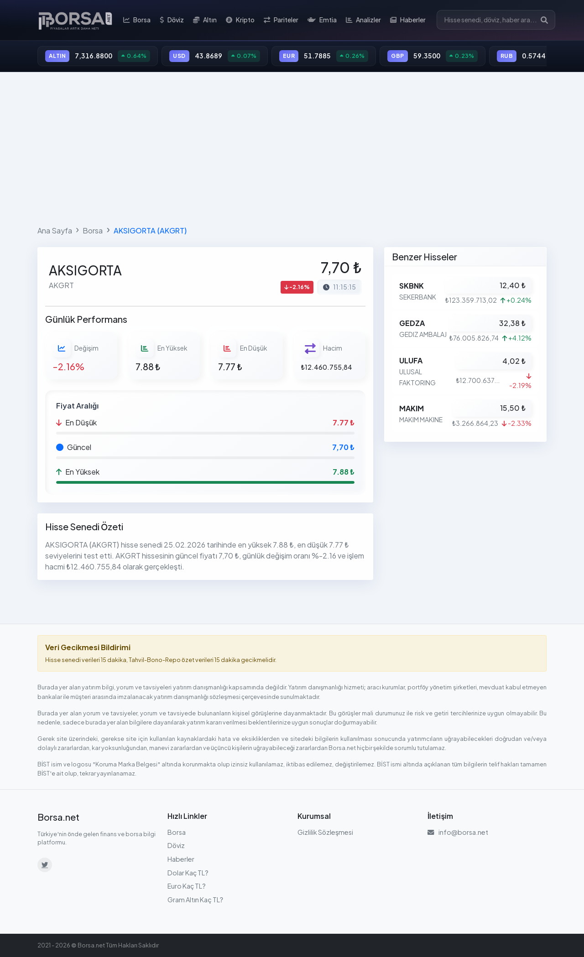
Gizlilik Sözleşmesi (325, 832)
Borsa (137, 20)
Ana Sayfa (54, 230)
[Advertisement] (292, 147)
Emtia (322, 20)
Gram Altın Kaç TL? (195, 899)
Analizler (363, 20)
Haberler (408, 20)
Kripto (240, 20)
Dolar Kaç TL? (188, 873)
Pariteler (281, 20)
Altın (205, 20)
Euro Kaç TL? (186, 886)
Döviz (172, 20)
